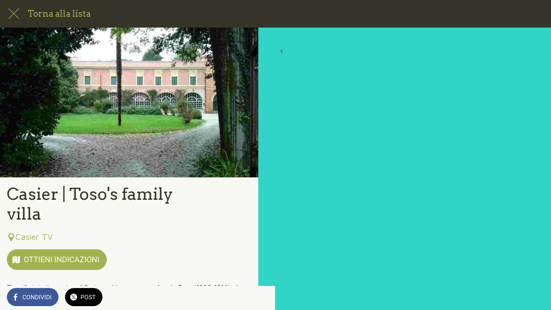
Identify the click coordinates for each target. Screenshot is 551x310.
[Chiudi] (14, 14)
